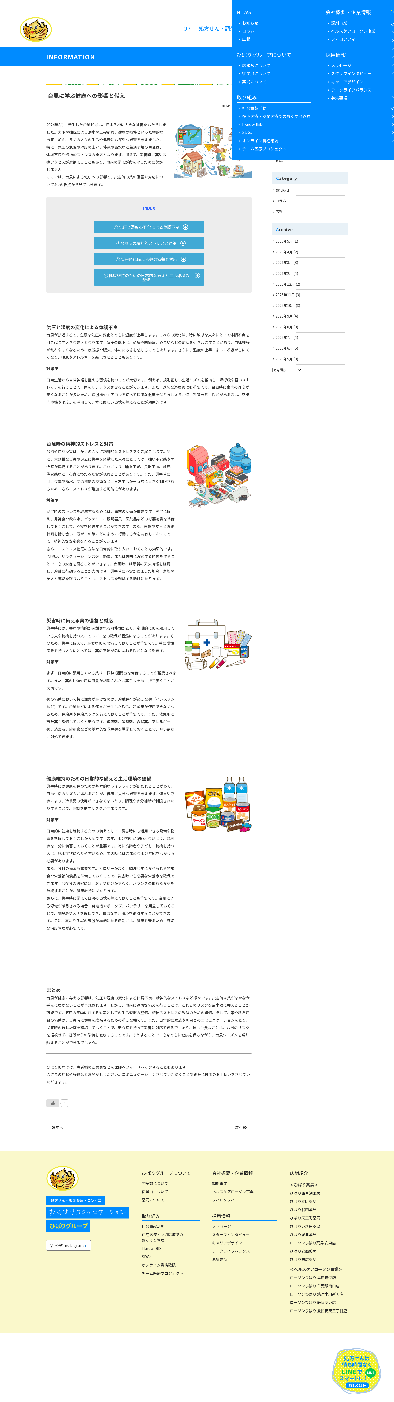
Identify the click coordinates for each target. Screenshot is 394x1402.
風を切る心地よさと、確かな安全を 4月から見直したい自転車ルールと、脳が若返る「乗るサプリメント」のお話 (311, 112)
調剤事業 (219, 1252)
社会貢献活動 (153, 1295)
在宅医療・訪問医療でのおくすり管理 (162, 1306)
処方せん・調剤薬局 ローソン (235, 28)
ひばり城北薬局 (303, 1303)
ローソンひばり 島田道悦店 (313, 1346)
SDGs (146, 1326)
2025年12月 (285, 284)
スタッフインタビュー (231, 1303)
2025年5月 (284, 358)
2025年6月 (284, 348)
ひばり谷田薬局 (303, 1279)
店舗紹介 (299, 1242)
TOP (185, 28)
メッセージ (221, 1295)
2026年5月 (284, 241)
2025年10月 (285, 305)
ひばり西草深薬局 (305, 1262)
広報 (279, 211)
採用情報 (221, 1285)
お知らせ (283, 190)
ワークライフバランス (231, 1320)
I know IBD (151, 1317)
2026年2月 (284, 273)
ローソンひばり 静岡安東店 (313, 1371)
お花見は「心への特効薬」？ (298, 128)
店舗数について (155, 1252)
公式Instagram (69, 1315)
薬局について (153, 1269)
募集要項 (219, 1328)
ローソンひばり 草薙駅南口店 (315, 1355)
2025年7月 (284, 337)
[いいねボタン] (52, 1172)
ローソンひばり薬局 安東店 (313, 1312)
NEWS (287, 28)
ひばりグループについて (166, 1242)
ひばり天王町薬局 (305, 1287)
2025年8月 (284, 326)
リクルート (316, 28)
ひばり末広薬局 (303, 1328)
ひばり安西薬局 (303, 1320)
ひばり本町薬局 (303, 1270)
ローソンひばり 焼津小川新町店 (316, 1363)
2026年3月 (284, 262)
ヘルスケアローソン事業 (233, 1260)
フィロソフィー (225, 1269)
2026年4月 (284, 251)
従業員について (155, 1260)
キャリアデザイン (227, 1312)
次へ (241, 1196)
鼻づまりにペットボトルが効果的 (302, 96)
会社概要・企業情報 (232, 1242)
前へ (57, 1196)
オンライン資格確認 (159, 1334)
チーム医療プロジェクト (162, 1342)
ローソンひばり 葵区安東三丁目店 (318, 1380)
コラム (281, 200)
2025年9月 (284, 316)
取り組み (151, 1285)
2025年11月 (285, 294)
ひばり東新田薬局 (305, 1295)
